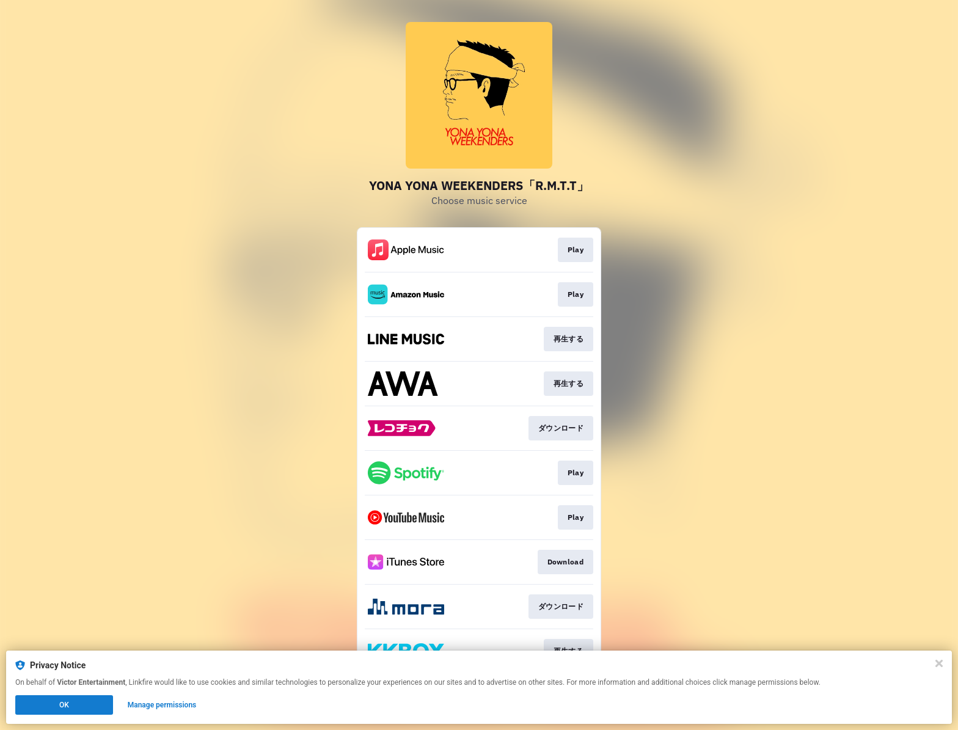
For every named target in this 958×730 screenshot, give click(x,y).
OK (64, 705)
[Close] (939, 663)
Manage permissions (162, 705)
